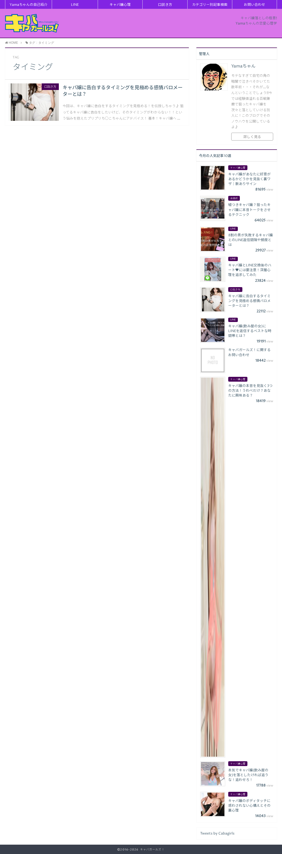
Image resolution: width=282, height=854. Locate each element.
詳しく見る (252, 137)
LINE (75, 5)
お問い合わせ (254, 5)
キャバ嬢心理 (120, 5)
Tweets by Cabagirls (217, 833)
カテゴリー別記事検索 (209, 5)
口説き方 (165, 5)
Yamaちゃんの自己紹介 (28, 5)
